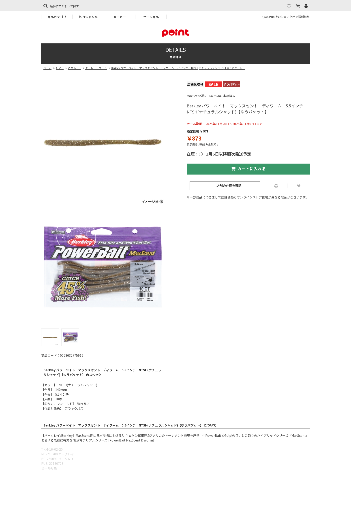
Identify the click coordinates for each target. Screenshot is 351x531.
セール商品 (151, 17)
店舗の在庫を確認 (229, 185)
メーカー (119, 17)
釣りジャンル (88, 17)
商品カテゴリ (56, 17)
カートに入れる (248, 168)
